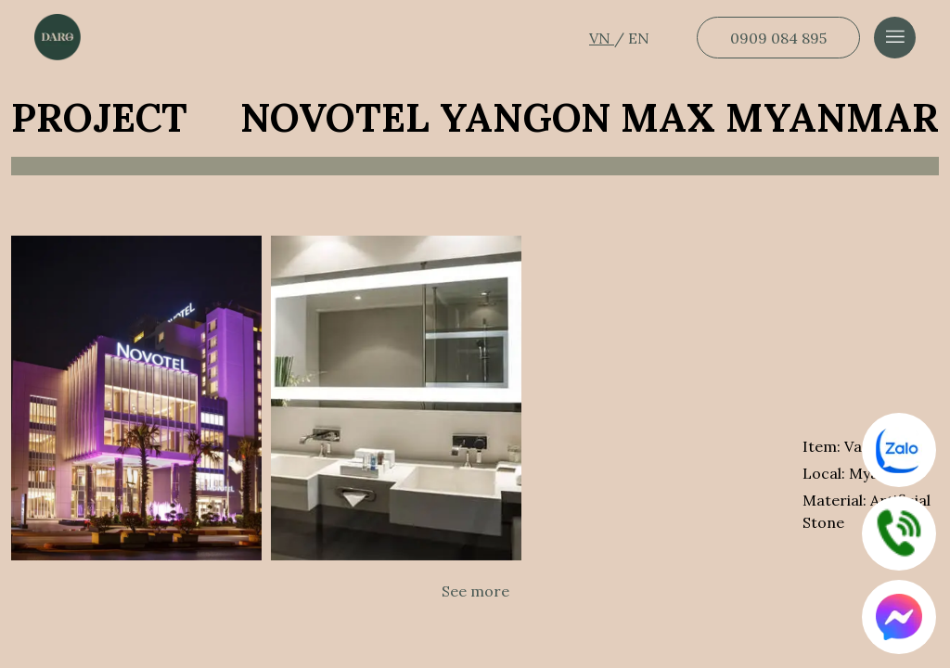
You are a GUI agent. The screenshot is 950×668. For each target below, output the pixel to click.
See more (475, 591)
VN (601, 38)
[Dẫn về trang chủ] (57, 37)
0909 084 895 (778, 38)
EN (638, 38)
